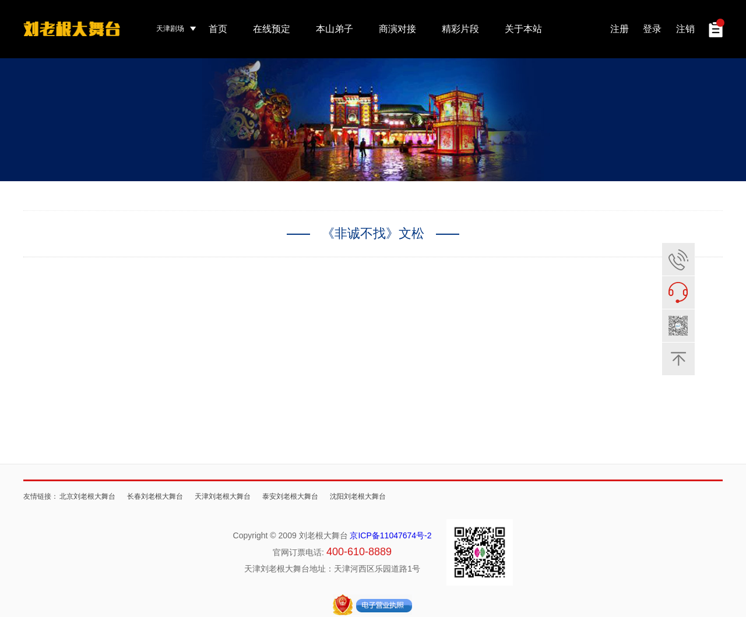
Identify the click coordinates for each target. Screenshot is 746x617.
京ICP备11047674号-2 (390, 535)
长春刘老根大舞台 (155, 496)
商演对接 (397, 29)
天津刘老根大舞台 (223, 496)
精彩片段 (460, 29)
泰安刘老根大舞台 (290, 496)
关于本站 (523, 29)
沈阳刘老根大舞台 (358, 496)
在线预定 (271, 29)
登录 (652, 29)
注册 (619, 29)
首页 (218, 29)
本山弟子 (334, 29)
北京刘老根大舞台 (87, 496)
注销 (685, 29)
